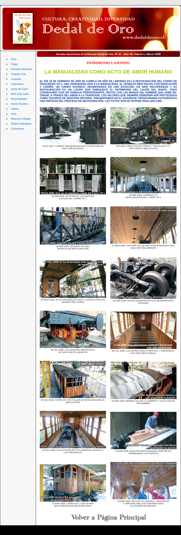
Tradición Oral (18, 74)
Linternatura (17, 84)
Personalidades (19, 99)
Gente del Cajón (19, 89)
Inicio (13, 59)
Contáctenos (17, 128)
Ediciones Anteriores (21, 69)
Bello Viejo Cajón (20, 94)
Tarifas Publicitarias (21, 123)
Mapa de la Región (21, 118)
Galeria (14, 109)
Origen (14, 64)
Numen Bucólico (19, 104)
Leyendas (16, 79)
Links (13, 114)
